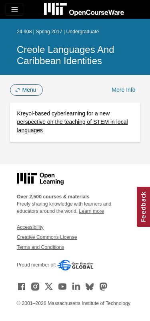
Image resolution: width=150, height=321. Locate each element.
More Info (123, 90)
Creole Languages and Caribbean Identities (65, 55)
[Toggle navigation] (14, 10)
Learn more (91, 211)
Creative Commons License (47, 237)
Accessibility (30, 227)
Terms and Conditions (40, 247)
